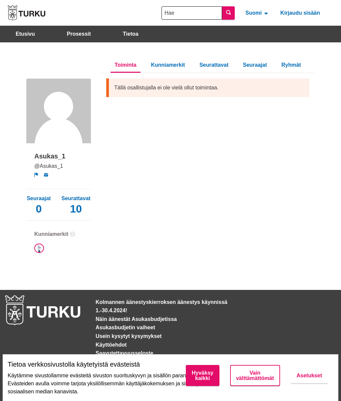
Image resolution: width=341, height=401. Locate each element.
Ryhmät (291, 65)
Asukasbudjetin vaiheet (125, 327)
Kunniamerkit (168, 65)
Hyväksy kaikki (202, 375)
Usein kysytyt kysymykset (129, 336)
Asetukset (309, 375)
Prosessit (79, 34)
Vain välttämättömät (255, 375)
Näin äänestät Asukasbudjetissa (136, 319)
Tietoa (131, 34)
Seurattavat (213, 65)
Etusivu (25, 34)
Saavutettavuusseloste (124, 353)
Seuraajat (255, 65)
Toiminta (125, 65)
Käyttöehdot (111, 345)
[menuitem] (257, 12)
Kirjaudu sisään (300, 13)
